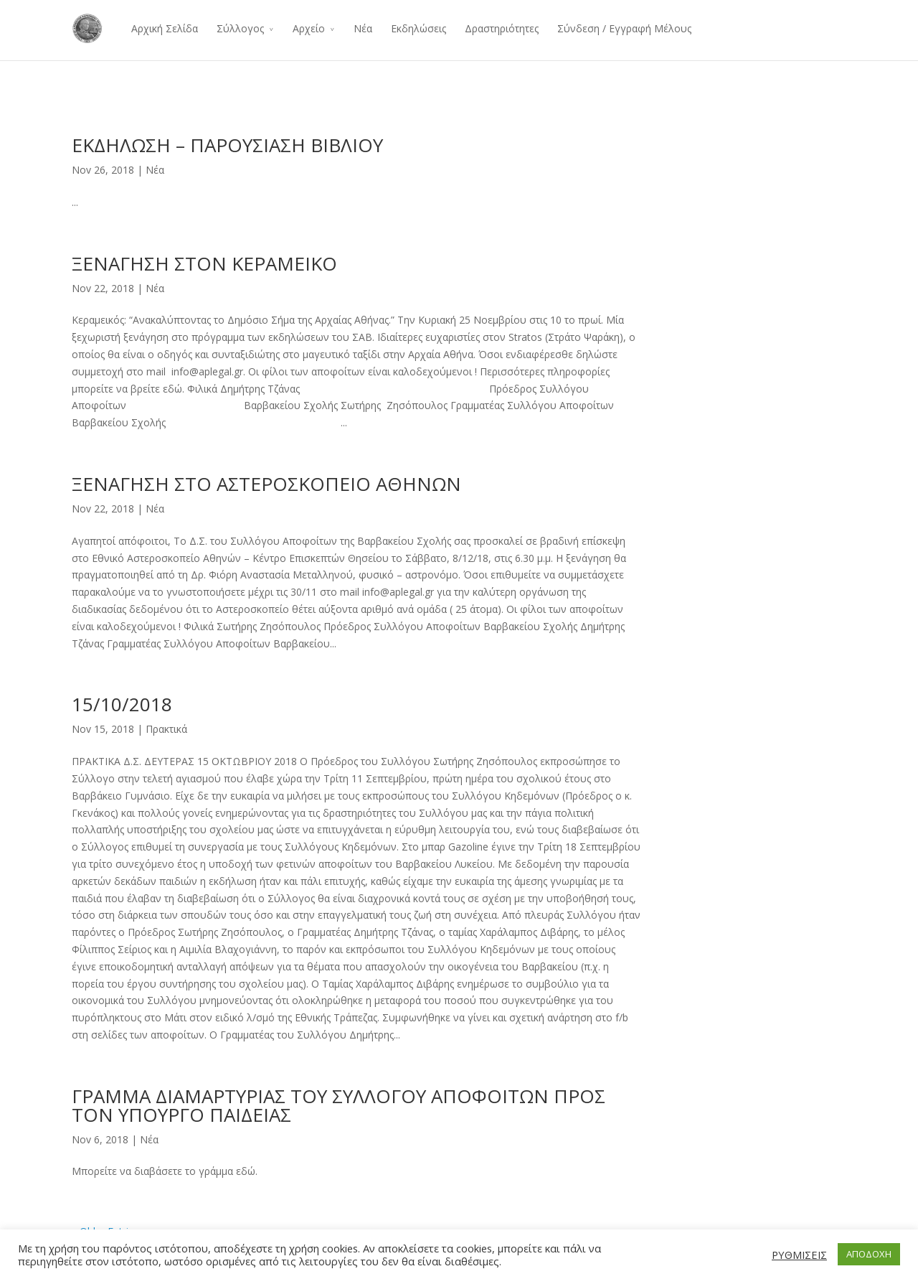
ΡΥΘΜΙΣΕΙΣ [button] (799, 1254)
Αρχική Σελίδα (164, 28)
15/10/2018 (122, 704)
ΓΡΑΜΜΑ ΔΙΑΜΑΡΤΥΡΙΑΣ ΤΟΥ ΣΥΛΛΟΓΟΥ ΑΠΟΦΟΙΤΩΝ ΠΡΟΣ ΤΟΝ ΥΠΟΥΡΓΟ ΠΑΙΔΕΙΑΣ (338, 1105)
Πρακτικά (166, 729)
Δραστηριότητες (502, 28)
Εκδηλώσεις (418, 28)
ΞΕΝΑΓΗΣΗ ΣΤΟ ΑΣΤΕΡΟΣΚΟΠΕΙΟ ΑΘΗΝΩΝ (266, 484)
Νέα (363, 28)
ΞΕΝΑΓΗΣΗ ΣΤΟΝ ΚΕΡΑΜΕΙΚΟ (204, 263)
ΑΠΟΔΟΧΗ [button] (868, 1253)
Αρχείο (309, 28)
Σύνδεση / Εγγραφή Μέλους (624, 28)
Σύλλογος (240, 28)
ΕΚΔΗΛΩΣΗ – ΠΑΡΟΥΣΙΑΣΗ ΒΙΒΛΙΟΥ (227, 145)
